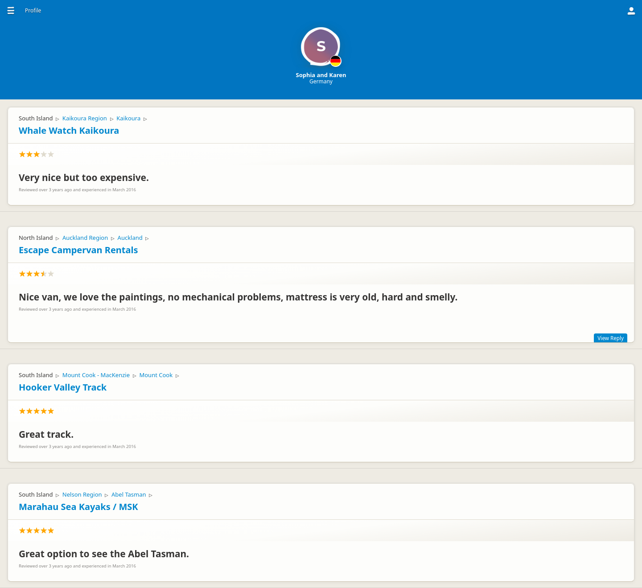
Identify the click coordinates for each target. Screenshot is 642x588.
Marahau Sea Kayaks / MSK (78, 507)
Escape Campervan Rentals (78, 250)
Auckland (130, 238)
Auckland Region (85, 238)
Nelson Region (82, 494)
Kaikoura (128, 118)
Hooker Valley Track (63, 387)
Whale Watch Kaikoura (69, 130)
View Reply (610, 337)
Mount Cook (156, 375)
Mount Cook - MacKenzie (96, 375)
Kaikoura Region (84, 118)
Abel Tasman (128, 494)
